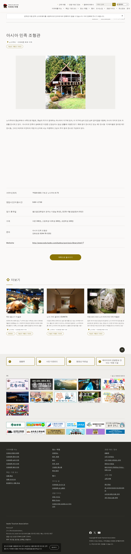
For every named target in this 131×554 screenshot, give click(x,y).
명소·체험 (84, 8)
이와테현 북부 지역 (12, 467)
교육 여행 (62, 4)
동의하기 (54, 547)
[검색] (114, 4)
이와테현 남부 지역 (12, 460)
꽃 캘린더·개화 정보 (13, 483)
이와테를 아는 (58, 8)
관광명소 (10, 333)
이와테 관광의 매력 (12, 453)
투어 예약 (55, 471)
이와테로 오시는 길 (58, 484)
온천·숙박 (55, 464)
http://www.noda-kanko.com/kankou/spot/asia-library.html (58, 243)
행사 (92, 8)
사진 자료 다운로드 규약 (113, 460)
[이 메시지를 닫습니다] (122, 16)
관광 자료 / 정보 (74, 4)
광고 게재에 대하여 (118, 376)
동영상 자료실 (109, 464)
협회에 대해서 (89, 4)
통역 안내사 (56, 500)
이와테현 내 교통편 (58, 488)
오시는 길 (100, 8)
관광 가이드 (112, 8)
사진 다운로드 (109, 457)
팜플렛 (107, 453)
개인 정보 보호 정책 (111, 498)
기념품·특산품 (57, 467)
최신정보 (122, 8)
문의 (128, 8)
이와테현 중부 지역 (12, 457)
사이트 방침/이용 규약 (112, 494)
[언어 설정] (123, 4)
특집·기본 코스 (72, 8)
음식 (53, 460)
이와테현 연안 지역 (12, 464)
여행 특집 (9, 476)
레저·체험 (55, 457)
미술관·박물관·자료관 (14, 46)
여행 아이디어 (11, 479)
